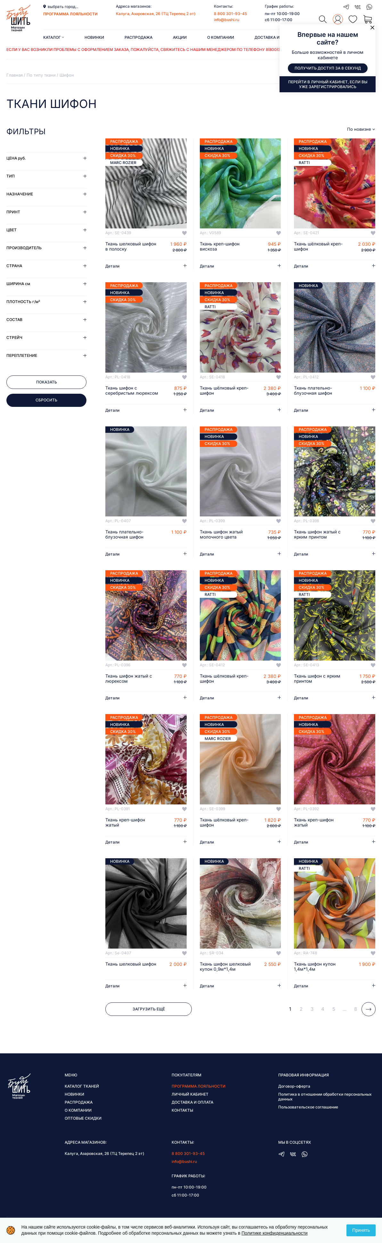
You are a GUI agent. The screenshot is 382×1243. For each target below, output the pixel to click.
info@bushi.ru (226, 19)
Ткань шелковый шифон (131, 970)
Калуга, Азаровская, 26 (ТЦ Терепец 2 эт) (156, 13)
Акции (180, 37)
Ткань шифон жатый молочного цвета (222, 540)
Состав (14, 319)
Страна (14, 265)
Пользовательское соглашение (308, 1113)
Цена (16, 158)
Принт (13, 212)
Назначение (19, 194)
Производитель (24, 247)
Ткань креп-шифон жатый (126, 829)
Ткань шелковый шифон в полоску (131, 247)
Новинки (94, 37)
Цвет (11, 229)
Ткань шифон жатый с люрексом (129, 684)
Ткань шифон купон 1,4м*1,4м (315, 973)
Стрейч (14, 337)
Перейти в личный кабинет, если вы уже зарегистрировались (327, 84)
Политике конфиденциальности (274, 1233)
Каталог (53, 37)
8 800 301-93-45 (230, 13)
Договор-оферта (294, 1092)
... (344, 1015)
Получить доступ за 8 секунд (328, 68)
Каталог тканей (82, 1092)
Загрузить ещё (149, 1015)
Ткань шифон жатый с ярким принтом (318, 540)
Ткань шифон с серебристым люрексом (121, 393)
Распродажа (138, 37)
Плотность (23, 301)
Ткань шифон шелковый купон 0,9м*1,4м (226, 973)
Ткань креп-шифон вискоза (220, 247)
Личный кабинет (190, 1100)
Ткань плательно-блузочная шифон (313, 391)
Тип (10, 176)
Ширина (18, 283)
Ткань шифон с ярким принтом (318, 684)
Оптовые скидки (83, 1124)
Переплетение (21, 355)
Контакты (182, 1116)
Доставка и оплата (275, 37)
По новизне (359, 129)
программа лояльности (70, 14)
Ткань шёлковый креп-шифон (319, 247)
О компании (220, 37)
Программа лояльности (198, 1092)
